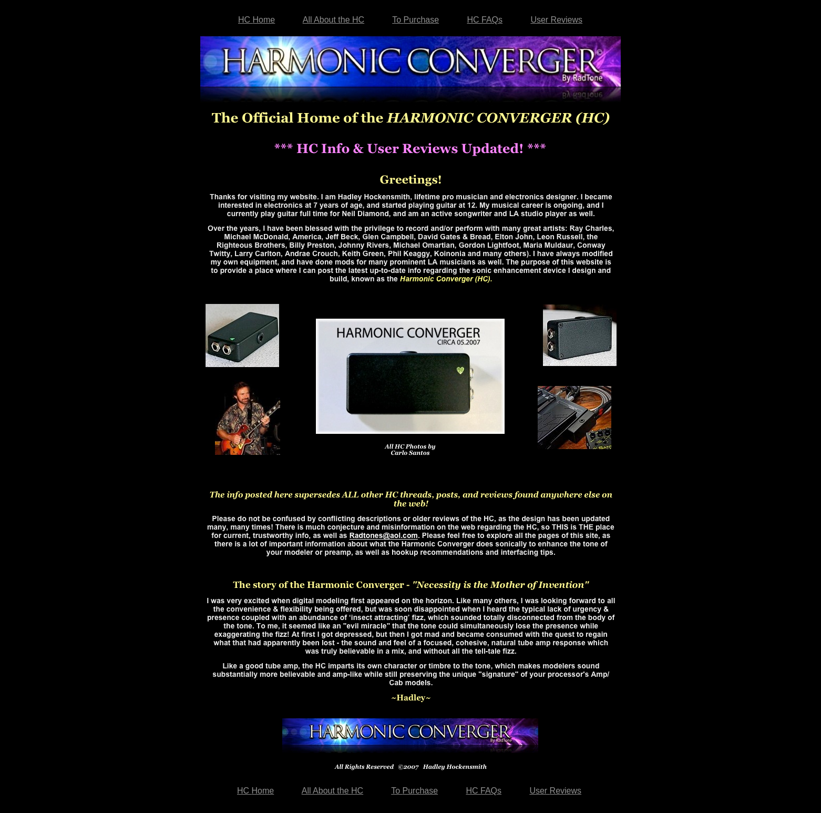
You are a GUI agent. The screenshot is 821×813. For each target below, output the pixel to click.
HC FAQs (484, 19)
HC (256, 19)
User (556, 19)
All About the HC (333, 19)
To (415, 19)
